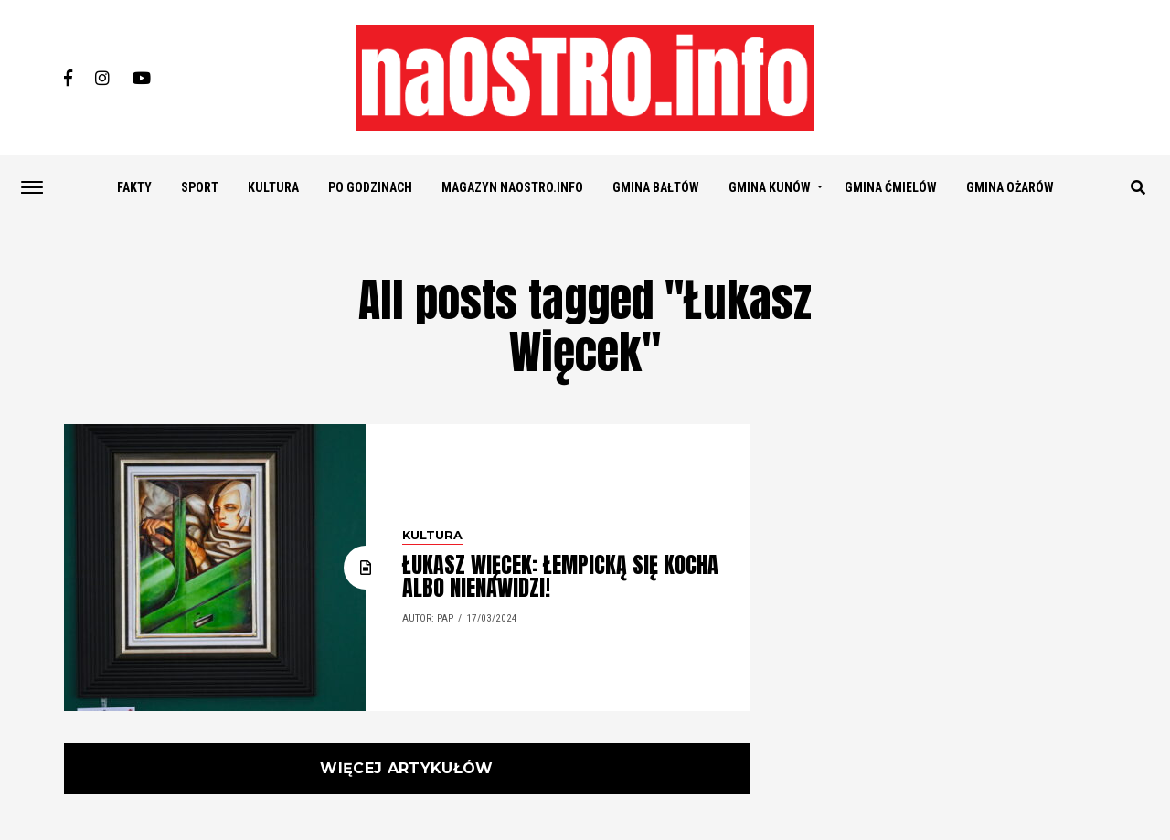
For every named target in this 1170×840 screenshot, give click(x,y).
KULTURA (273, 187)
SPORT (199, 187)
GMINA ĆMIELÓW (891, 187)
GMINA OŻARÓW (1010, 187)
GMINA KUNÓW (770, 187)
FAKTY (134, 187)
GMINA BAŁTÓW (655, 187)
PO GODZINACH (370, 187)
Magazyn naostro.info (512, 187)
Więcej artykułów (406, 768)
